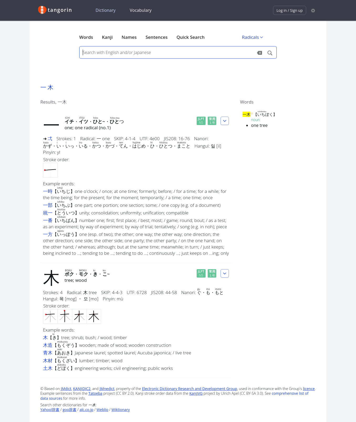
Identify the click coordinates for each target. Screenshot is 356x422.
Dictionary (106, 10)
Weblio (102, 409)
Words (86, 37)
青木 (48, 352)
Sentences (156, 37)
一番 (48, 220)
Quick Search (190, 37)
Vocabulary (140, 10)
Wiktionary (121, 409)
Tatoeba (95, 393)
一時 (48, 191)
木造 (48, 345)
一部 (48, 205)
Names (129, 37)
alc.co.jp (86, 409)
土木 (48, 368)
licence (309, 388)
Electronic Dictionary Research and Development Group (189, 388)
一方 (48, 234)
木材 (48, 360)
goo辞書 (69, 409)
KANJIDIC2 (82, 388)
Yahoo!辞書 (50, 409)
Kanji (107, 37)
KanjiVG (196, 393)
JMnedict (107, 388)
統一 (48, 212)
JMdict (66, 388)
